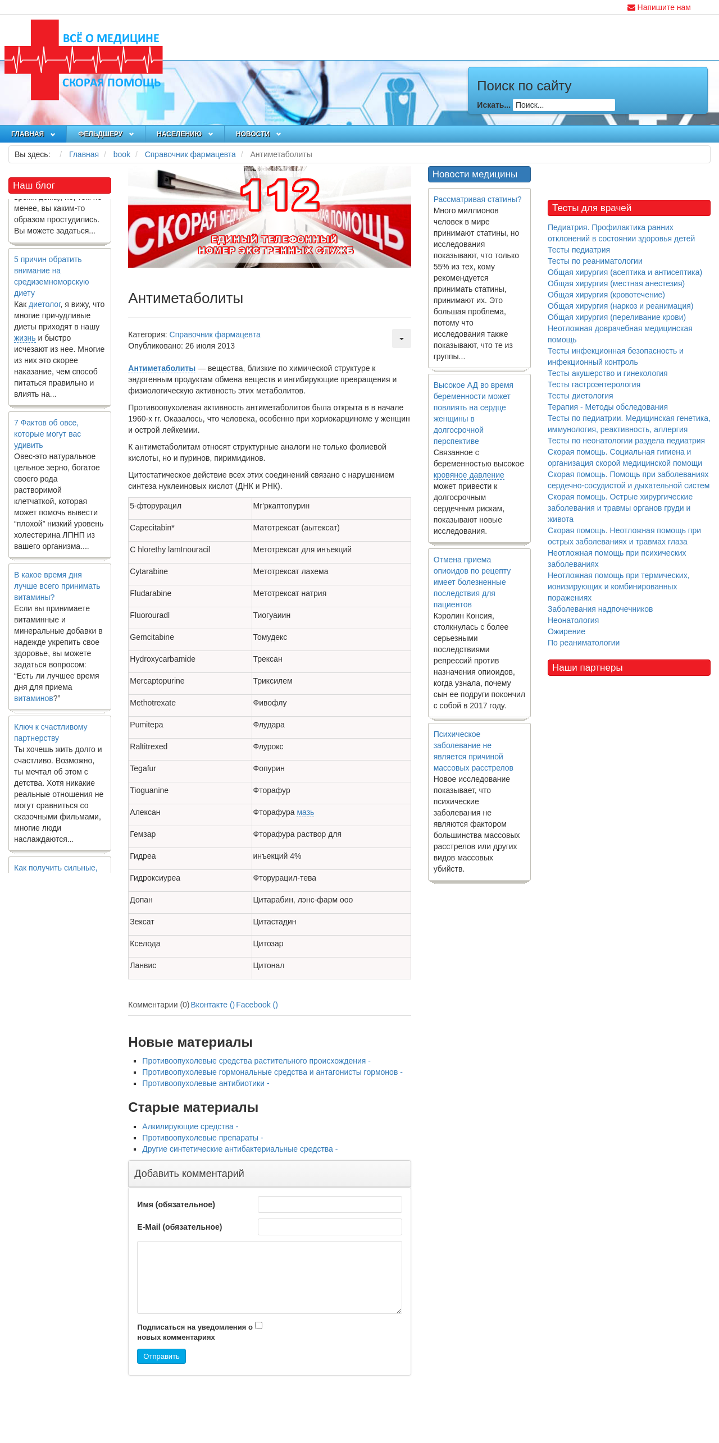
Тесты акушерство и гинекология (608, 373)
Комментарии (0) (158, 1004)
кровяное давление (469, 474)
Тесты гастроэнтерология (594, 384)
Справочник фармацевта (215, 334)
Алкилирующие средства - (190, 1126)
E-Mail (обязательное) (179, 1226)
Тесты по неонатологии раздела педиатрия (626, 440)
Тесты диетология (580, 395)
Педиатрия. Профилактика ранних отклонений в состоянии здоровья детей (621, 233)
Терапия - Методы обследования (608, 406)
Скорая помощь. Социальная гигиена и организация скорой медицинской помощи (625, 457)
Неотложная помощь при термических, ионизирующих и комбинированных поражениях (619, 586)
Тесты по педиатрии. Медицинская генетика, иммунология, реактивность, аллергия (629, 424)
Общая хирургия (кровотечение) (606, 294)
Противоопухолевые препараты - (202, 1137)
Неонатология (573, 620)
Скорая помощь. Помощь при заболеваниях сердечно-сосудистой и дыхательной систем (628, 480)
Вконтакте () (213, 1004)
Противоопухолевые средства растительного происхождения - (256, 1060)
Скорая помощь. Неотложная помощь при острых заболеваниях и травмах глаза (624, 536)
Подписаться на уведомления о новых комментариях (195, 1332)
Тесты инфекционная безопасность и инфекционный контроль (616, 356)
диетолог (45, 306)
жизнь (25, 340)
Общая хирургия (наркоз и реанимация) (620, 305)
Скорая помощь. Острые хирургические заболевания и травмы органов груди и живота (620, 508)
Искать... (494, 104)
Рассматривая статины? (478, 199)
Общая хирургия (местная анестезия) (616, 283)
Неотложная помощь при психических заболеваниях (617, 558)
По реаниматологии (584, 642)
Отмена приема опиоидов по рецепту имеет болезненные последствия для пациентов (472, 582)
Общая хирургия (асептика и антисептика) (625, 272)
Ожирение (566, 631)
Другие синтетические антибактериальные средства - (240, 1148)
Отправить (161, 1356)
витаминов (33, 700)
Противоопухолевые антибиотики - (205, 1083)
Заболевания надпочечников (600, 608)
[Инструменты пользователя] (401, 338)
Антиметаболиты (161, 368)
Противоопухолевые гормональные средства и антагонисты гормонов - (272, 1072)
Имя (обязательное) (176, 1204)
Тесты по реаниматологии (595, 260)
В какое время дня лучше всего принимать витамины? (57, 588)
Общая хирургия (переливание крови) (617, 317)
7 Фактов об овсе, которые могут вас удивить (47, 436)
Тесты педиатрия (579, 249)
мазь (305, 812)
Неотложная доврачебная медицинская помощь (620, 334)
